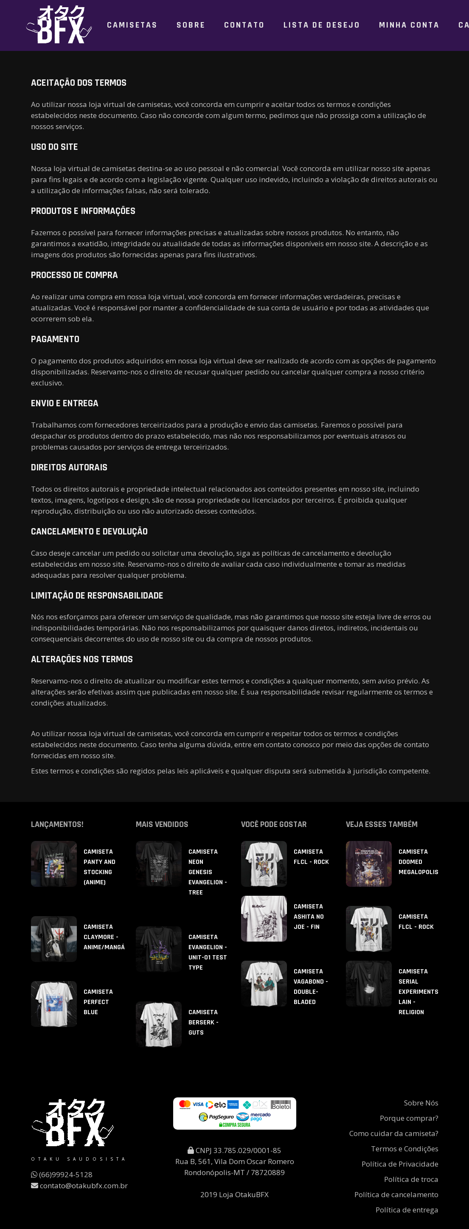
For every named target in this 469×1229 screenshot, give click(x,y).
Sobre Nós (421, 1103)
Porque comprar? (409, 1118)
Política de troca (411, 1179)
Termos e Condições (404, 1148)
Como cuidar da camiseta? (393, 1133)
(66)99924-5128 (62, 1174)
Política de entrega (407, 1210)
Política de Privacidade (400, 1164)
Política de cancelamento (396, 1194)
